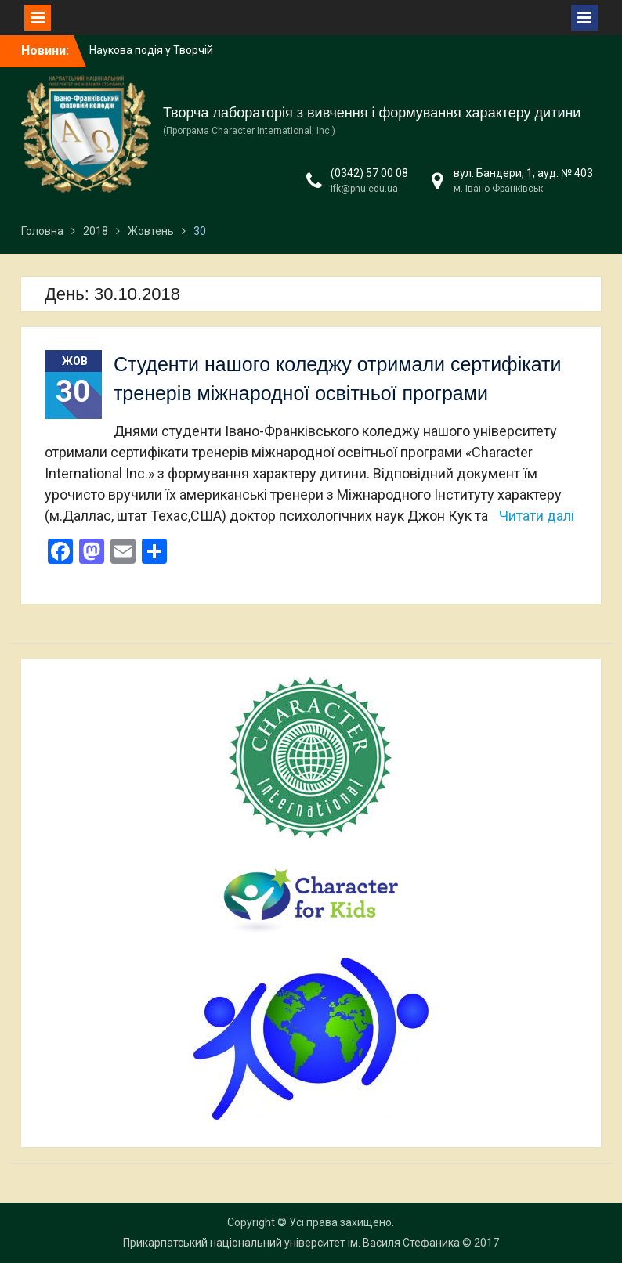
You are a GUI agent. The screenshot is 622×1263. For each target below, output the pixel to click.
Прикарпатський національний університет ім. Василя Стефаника (291, 1242)
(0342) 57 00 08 (369, 173)
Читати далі (536, 515)
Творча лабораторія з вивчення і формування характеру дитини (372, 113)
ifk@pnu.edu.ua (364, 188)
